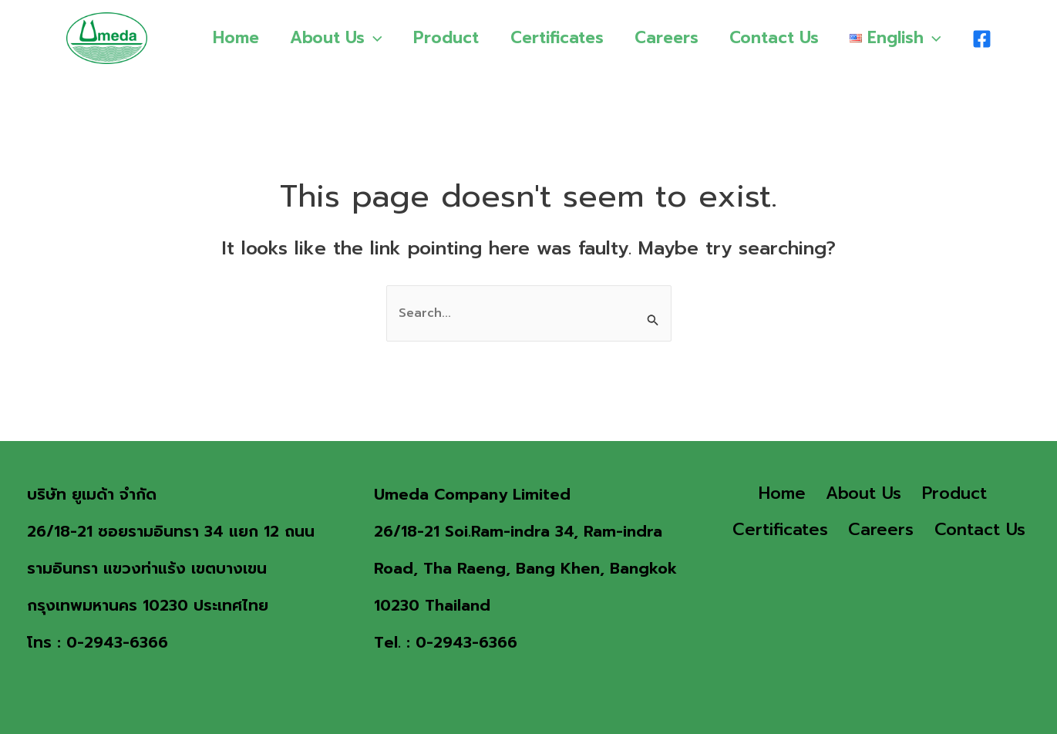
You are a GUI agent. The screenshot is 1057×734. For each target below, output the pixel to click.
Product (440, 37)
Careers (663, 37)
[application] (366, 38)
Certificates (552, 37)
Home (227, 37)
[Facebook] (981, 39)
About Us (329, 38)
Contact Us (772, 37)
